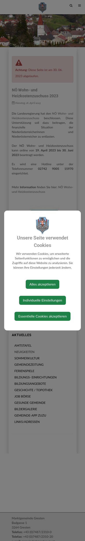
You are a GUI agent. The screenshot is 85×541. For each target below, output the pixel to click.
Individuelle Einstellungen (42, 300)
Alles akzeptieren (42, 284)
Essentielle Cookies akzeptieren (42, 316)
